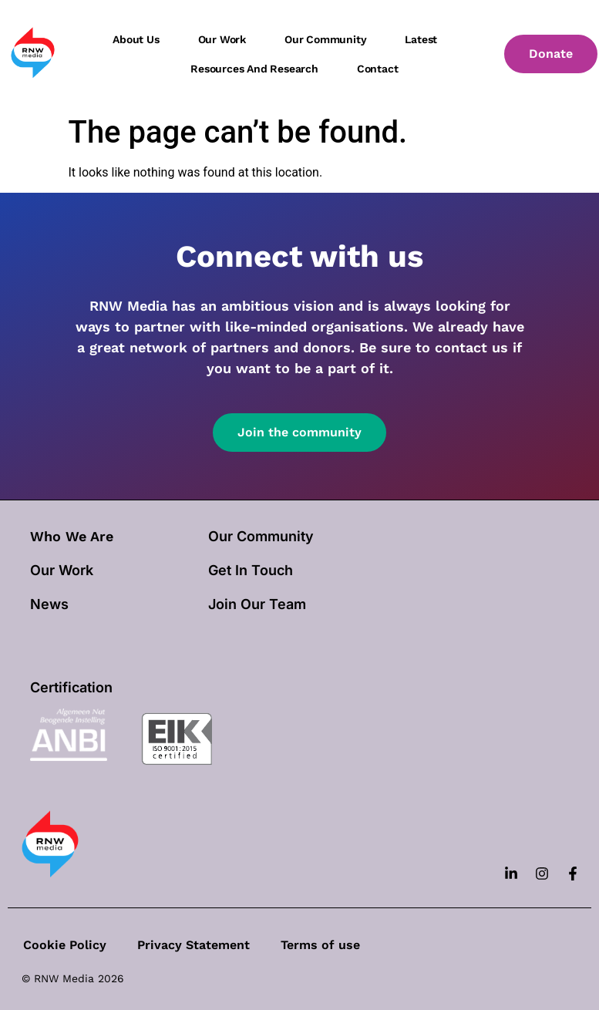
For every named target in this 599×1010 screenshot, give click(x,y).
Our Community (261, 536)
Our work (222, 39)
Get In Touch (250, 570)
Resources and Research (254, 68)
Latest (421, 39)
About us (136, 39)
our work (61, 570)
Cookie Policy (64, 945)
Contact (378, 68)
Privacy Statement (193, 945)
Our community (325, 39)
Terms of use (320, 945)
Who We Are (71, 536)
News (49, 604)
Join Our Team (257, 604)
